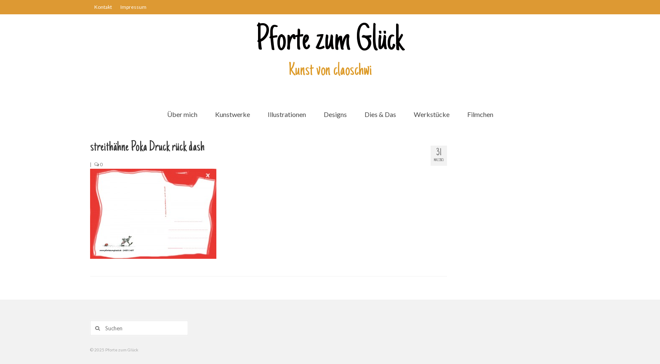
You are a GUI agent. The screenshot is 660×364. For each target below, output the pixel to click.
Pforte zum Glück (330, 42)
